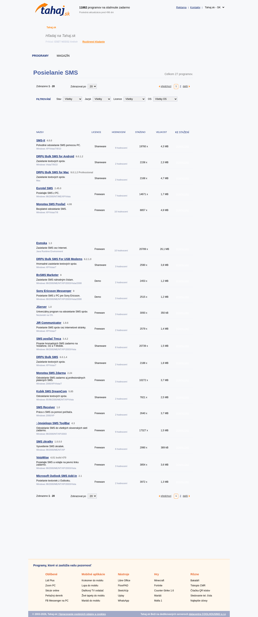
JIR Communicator (48, 322)
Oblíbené (51, 574)
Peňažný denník (54, 595)
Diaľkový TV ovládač (93, 590)
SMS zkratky (44, 441)
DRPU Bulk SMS (47, 357)
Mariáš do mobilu (91, 600)
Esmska (41, 243)
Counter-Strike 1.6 (164, 590)
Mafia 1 (158, 600)
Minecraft (159, 580)
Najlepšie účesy (198, 600)
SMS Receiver (45, 407)
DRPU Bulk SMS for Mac (52, 172)
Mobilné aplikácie (93, 574)
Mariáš (157, 595)
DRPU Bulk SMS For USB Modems (59, 259)
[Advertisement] (106, 115)
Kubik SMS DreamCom (51, 391)
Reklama (181, 7)
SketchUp (123, 590)
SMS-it (40, 140)
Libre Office (124, 580)
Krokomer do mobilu (92, 580)
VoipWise (42, 457)
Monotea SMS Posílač (51, 204)
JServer (41, 306)
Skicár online (52, 590)
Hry (156, 574)
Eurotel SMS (44, 188)
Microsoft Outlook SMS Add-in (56, 475)
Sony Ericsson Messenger (53, 290)
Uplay (121, 595)
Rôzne (194, 574)
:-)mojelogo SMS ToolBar (53, 423)
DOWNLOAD (182, 146)
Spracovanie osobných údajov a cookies (82, 614)
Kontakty (195, 7)
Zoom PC (50, 585)
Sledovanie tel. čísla (201, 595)
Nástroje (123, 574)
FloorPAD (123, 585)
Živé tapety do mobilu (93, 595)
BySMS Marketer (47, 275)
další (185, 86)
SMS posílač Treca (48, 338)
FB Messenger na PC (57, 600)
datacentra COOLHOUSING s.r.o (207, 614)
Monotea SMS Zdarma (51, 373)
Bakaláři (194, 580)
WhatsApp (123, 600)
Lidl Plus (49, 580)
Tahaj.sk (51, 27)
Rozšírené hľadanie (93, 41)
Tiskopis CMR (197, 585)
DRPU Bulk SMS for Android (55, 156)
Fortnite (158, 585)
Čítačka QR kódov (200, 590)
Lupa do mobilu (90, 585)
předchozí (166, 86)
